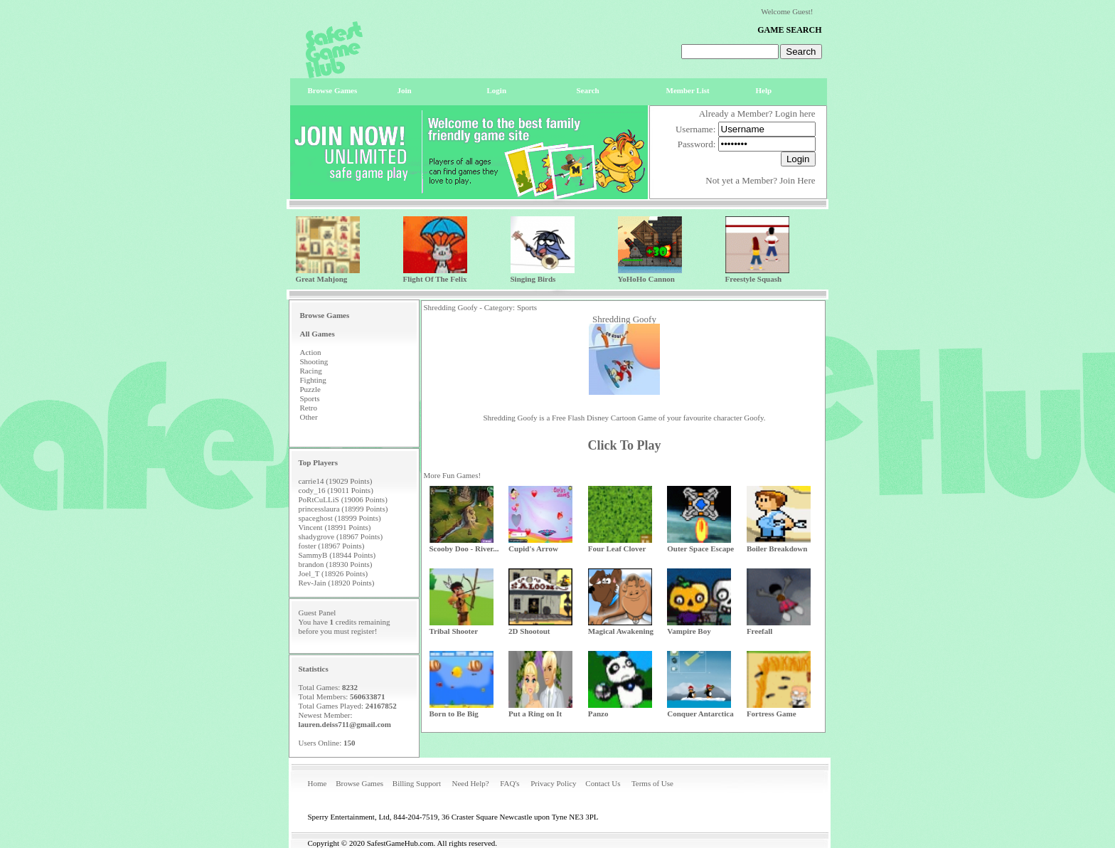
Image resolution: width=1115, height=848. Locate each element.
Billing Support (417, 783)
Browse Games (359, 783)
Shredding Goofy (624, 319)
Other (309, 417)
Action (310, 352)
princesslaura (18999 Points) (343, 508)
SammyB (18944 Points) (337, 555)
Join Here (797, 180)
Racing (311, 370)
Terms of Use (652, 783)
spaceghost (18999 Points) (340, 518)
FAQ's (509, 783)
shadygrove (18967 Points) (341, 536)
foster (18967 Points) (332, 545)
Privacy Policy (553, 783)
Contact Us (602, 783)
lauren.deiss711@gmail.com (345, 724)
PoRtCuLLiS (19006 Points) (343, 499)
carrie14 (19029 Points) (336, 481)
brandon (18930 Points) (336, 564)
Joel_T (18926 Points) (333, 573)
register (363, 631)
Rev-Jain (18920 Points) (337, 582)
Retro (308, 407)
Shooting (314, 361)
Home (317, 783)
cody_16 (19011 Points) (336, 490)
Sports (310, 398)
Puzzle (310, 389)
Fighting (313, 380)
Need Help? (470, 783)
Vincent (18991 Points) (335, 527)
